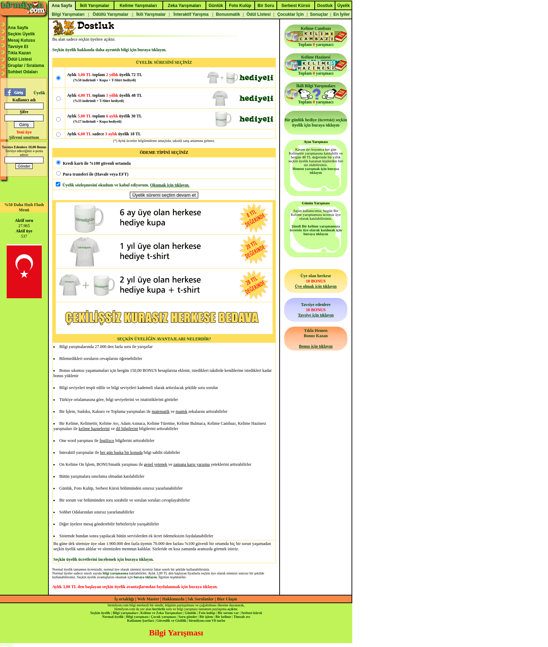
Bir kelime (223, 617)
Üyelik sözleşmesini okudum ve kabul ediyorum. (105, 185)
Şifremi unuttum (24, 137)
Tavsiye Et (18, 46)
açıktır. (232, 609)
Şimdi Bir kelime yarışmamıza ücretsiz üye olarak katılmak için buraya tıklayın (316, 230)
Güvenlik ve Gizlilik (171, 620)
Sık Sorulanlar (201, 599)
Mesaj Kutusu (21, 40)
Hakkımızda (173, 599)
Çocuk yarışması (163, 617)
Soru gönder (188, 617)
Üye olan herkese (315, 281)
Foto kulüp (207, 613)
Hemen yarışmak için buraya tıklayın (316, 171)
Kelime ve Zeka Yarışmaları (161, 613)
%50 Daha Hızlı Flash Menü (24, 207)
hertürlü (158, 609)
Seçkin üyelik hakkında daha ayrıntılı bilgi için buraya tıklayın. (109, 49)
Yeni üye (24, 132)
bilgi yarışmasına (115, 573)
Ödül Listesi (20, 59)
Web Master (148, 599)
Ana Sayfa (18, 27)
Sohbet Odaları (23, 71)
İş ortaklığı (124, 599)
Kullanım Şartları (140, 620)
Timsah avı (242, 617)
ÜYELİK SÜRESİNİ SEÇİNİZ (164, 62)
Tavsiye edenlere (316, 310)
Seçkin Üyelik (21, 34)
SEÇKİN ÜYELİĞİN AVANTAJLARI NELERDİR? (164, 338)
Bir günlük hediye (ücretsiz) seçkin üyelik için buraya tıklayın (316, 122)
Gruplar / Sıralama (26, 65)
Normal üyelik (112, 617)
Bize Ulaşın (227, 599)
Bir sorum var (228, 613)
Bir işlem (206, 617)
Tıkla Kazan (19, 52)
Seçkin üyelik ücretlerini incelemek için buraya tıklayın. (103, 559)
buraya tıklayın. (146, 577)
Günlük (190, 613)
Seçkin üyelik (100, 613)
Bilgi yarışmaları (125, 613)
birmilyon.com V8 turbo (207, 620)
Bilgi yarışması (137, 617)
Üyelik (39, 92)
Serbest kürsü (251, 613)
